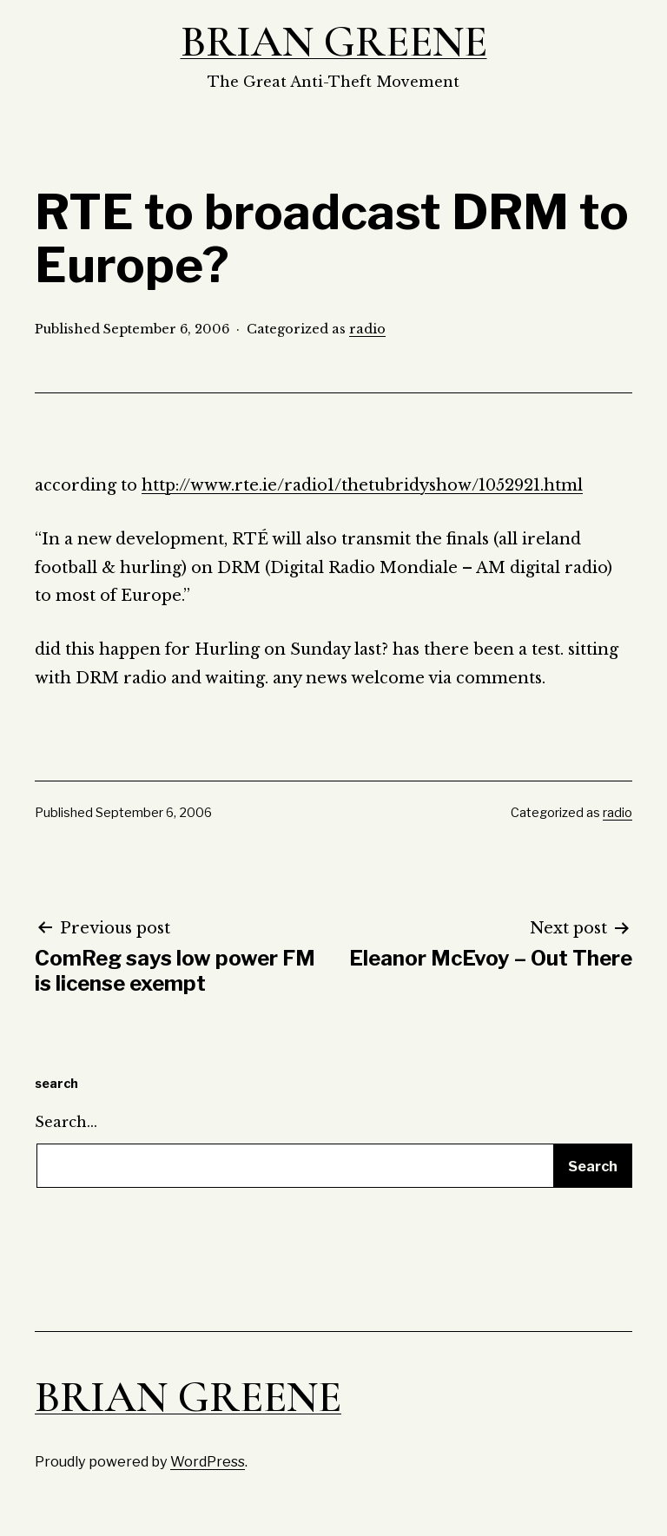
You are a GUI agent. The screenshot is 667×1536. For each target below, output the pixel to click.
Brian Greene (334, 42)
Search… (66, 1122)
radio (367, 329)
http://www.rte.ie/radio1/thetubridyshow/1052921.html (362, 485)
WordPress (207, 1461)
